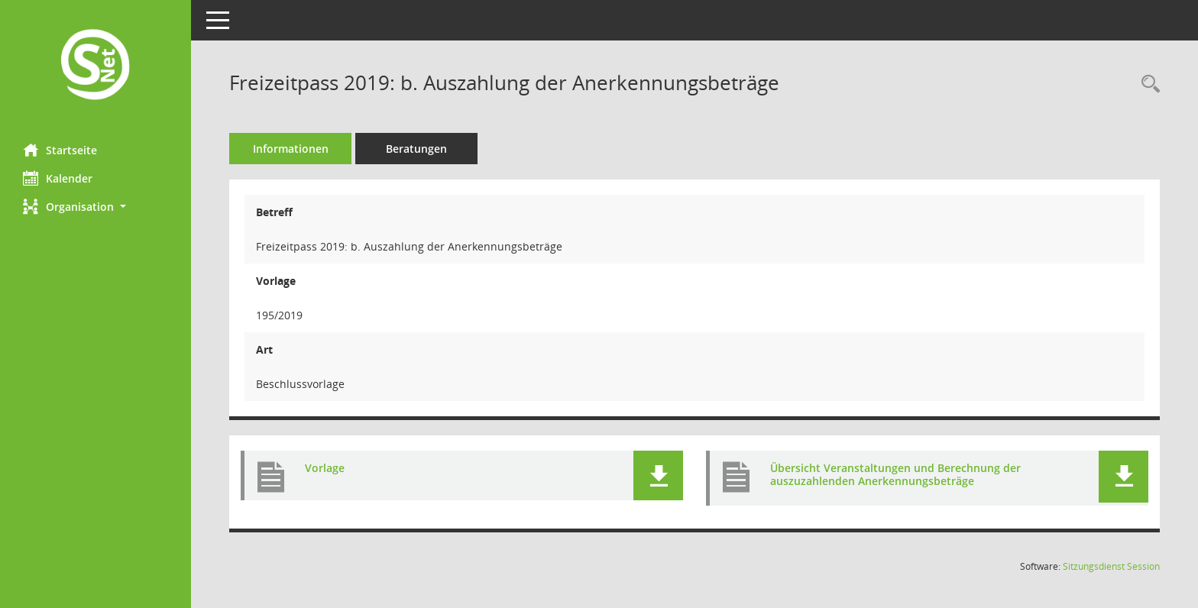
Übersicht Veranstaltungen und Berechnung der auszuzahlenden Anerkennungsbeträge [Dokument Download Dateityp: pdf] (895, 474)
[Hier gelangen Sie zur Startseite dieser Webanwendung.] (95, 66)
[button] (95, 206)
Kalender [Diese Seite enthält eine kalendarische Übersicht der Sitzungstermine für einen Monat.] (57, 178)
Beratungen (416, 148)
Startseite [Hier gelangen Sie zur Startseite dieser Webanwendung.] (60, 149)
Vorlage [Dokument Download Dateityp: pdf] (325, 468)
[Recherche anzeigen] (1147, 84)
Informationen (291, 148)
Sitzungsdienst (1111, 566)
